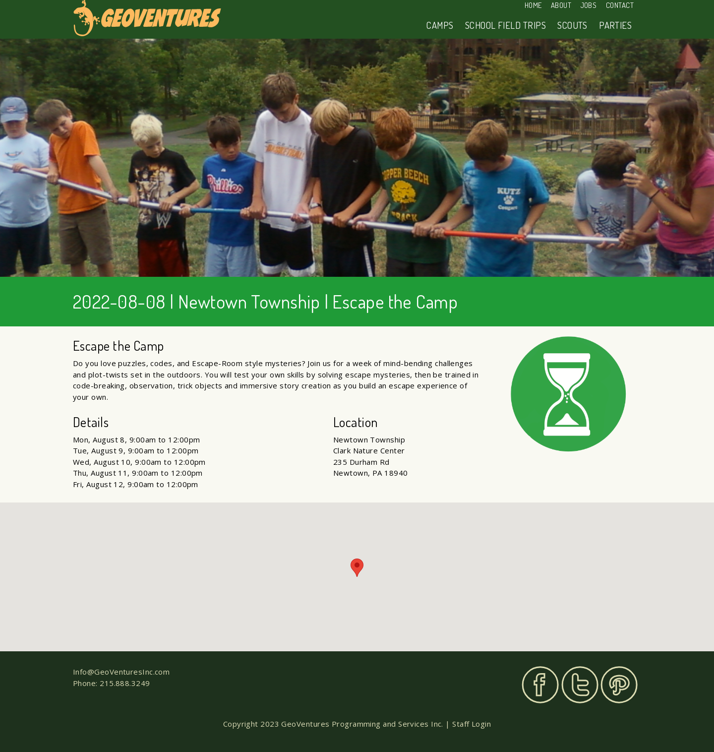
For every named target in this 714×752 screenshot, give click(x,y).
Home (533, 5)
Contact (620, 5)
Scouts (572, 25)
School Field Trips (505, 25)
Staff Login (471, 724)
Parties (615, 25)
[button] (357, 568)
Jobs (589, 5)
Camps (439, 25)
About (561, 5)
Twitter (579, 684)
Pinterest (619, 684)
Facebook (540, 684)
